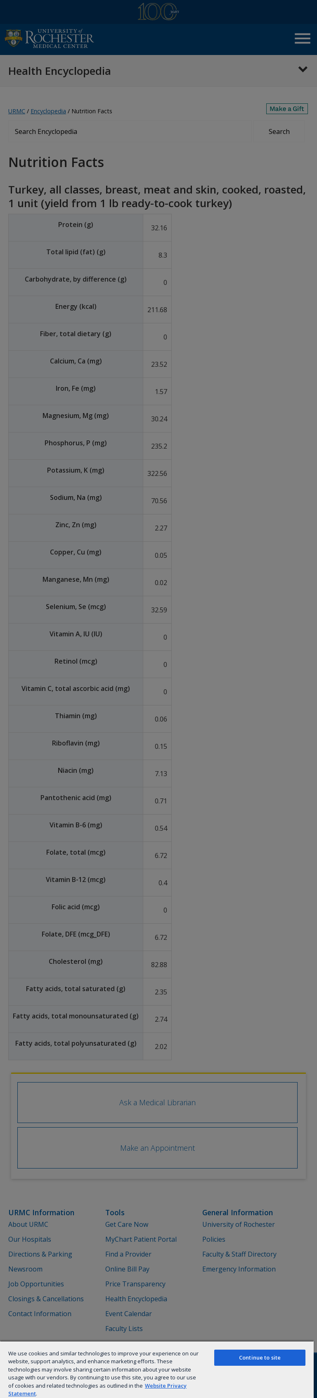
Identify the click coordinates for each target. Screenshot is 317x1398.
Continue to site (260, 1357)
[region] (157, 1369)
